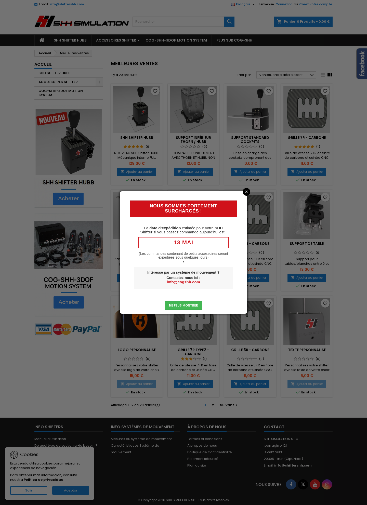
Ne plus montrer (183, 305)
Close (246, 192)
